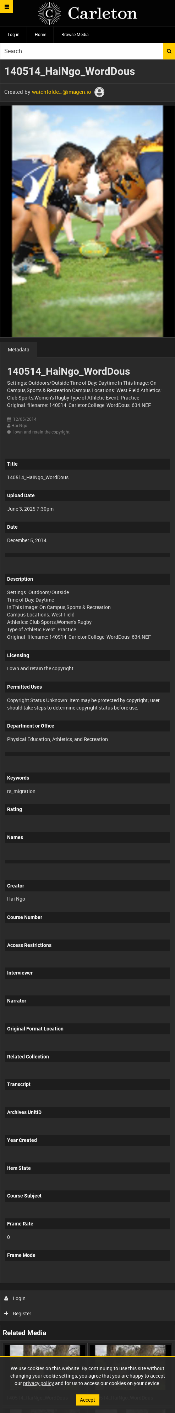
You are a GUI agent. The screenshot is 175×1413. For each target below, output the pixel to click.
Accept (87, 1399)
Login (15, 1298)
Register (18, 1313)
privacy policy (38, 1383)
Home (40, 34)
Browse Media (75, 34)
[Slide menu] (6, 6)
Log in (14, 34)
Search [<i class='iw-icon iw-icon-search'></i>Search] (169, 50)
